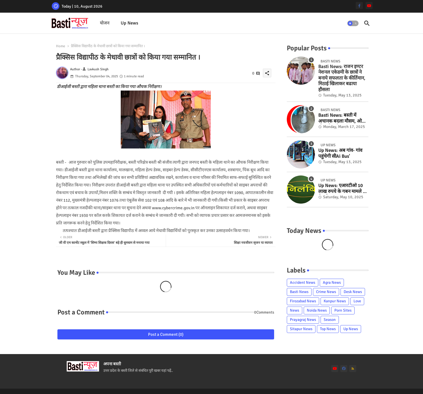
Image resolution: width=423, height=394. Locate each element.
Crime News (326, 291)
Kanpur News (335, 301)
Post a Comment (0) (165, 334)
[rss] (352, 368)
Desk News (353, 291)
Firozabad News (303, 301)
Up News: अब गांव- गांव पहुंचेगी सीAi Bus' (340, 153)
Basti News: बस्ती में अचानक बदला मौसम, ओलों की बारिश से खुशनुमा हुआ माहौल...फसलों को (342, 118)
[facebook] (343, 368)
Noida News (317, 310)
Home (60, 46)
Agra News (332, 282)
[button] (353, 23)
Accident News (302, 282)
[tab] (104, 23)
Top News (328, 329)
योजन (104, 23)
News (294, 310)
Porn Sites (343, 310)
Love (357, 301)
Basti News (299, 291)
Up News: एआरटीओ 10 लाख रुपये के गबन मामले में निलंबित (342, 188)
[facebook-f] (359, 5)
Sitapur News (301, 329)
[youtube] (369, 5)
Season (330, 319)
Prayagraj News (303, 319)
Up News (129, 23)
